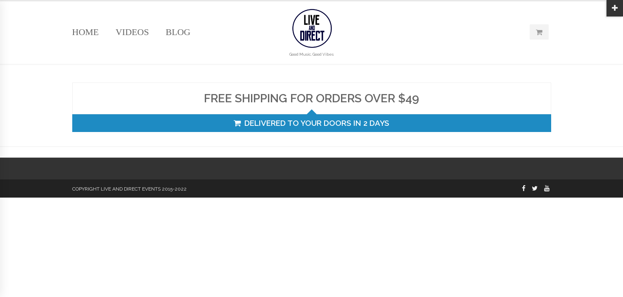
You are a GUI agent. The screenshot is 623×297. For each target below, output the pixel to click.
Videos (132, 32)
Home (85, 32)
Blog (178, 32)
